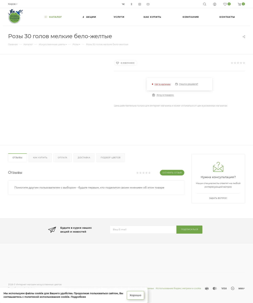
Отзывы (17, 157)
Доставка (84, 157)
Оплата (62, 157)
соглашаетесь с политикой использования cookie (36, 296)
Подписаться (189, 229)
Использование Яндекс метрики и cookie (178, 288)
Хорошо (136, 295)
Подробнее (78, 296)
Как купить (40, 157)
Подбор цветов (110, 157)
